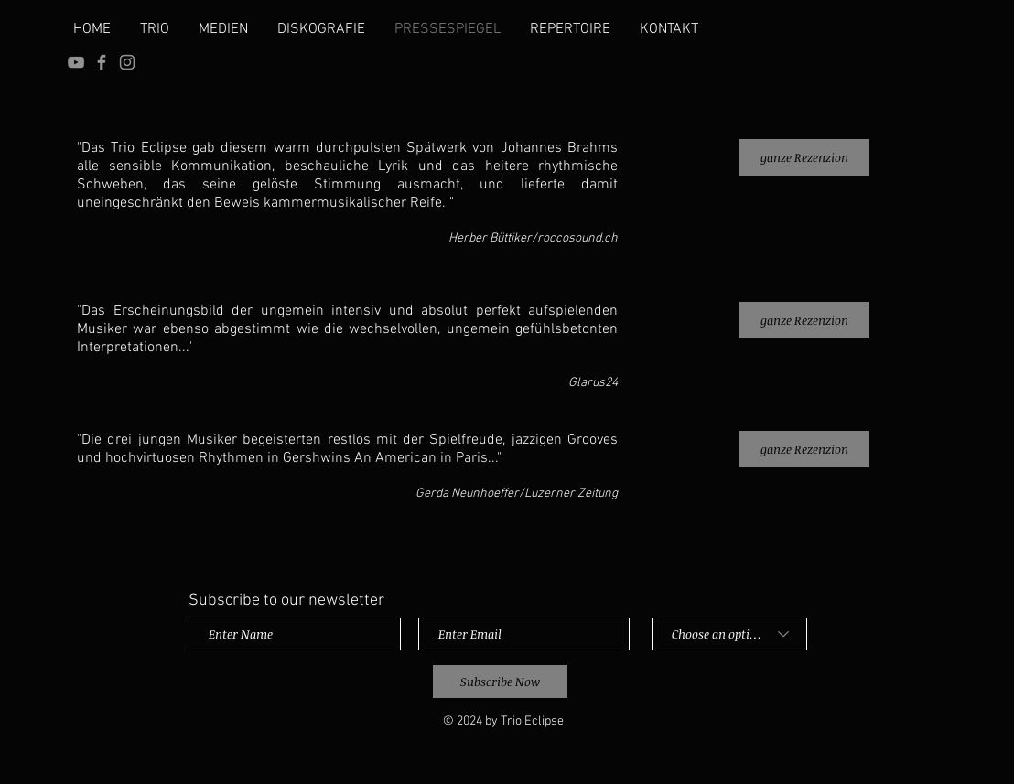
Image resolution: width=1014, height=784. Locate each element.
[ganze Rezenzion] (804, 157)
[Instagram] (127, 62)
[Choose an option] (729, 634)
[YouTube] (76, 62)
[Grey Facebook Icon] (102, 62)
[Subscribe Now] (500, 681)
